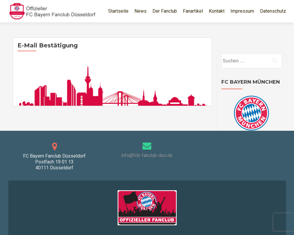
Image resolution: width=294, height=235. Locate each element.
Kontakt (217, 11)
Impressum (242, 11)
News (140, 11)
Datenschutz (273, 11)
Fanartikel (193, 11)
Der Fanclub (164, 11)
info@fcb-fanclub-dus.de (147, 155)
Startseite (118, 11)
